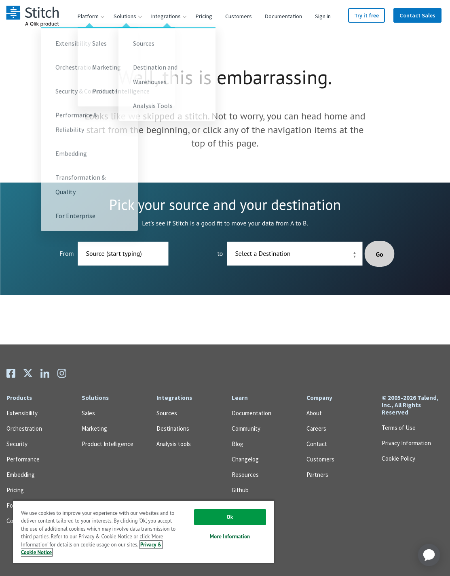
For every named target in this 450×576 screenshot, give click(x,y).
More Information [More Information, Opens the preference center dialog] (230, 536)
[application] (429, 555)
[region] (143, 531)
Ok (230, 517)
